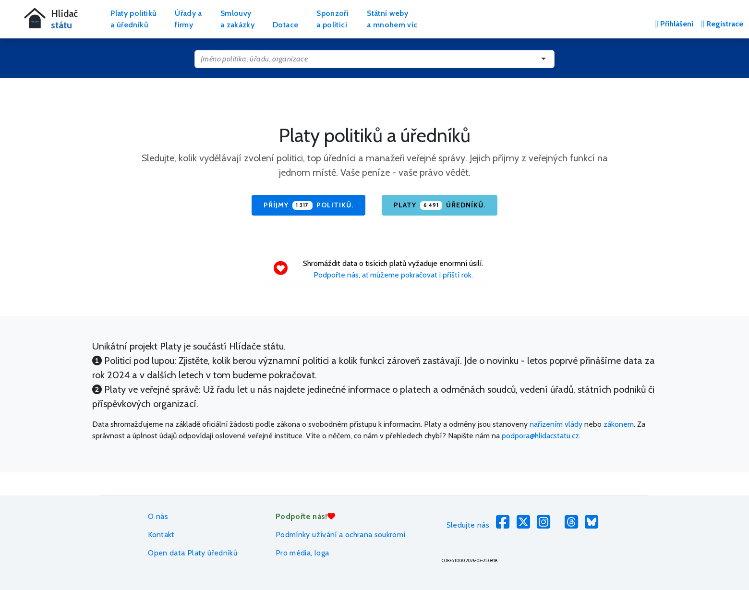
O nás (158, 516)
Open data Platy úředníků (192, 552)
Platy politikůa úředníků (133, 19)
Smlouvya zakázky (237, 19)
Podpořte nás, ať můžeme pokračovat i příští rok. (393, 274)
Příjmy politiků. (308, 205)
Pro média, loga (302, 552)
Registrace (722, 23)
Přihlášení (673, 23)
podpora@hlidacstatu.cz (540, 435)
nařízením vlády (556, 424)
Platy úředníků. (439, 205)
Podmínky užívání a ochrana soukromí (341, 534)
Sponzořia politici (332, 19)
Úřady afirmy (188, 19)
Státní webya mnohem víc (392, 19)
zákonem (619, 424)
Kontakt (161, 534)
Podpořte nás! (305, 516)
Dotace (285, 24)
